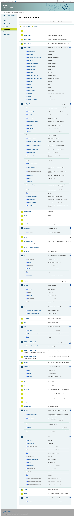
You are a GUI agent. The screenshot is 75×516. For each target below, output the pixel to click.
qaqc (29, 178)
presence (30, 81)
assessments (31, 51)
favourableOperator (33, 121)
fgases (26, 281)
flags (29, 262)
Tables (4, 20)
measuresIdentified (33, 135)
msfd (25, 398)
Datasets (5, 18)
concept (30, 289)
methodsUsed (31, 152)
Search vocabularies (26, 26)
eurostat (26, 251)
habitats (30, 125)
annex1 (30, 330)
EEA (9, 1)
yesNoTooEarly (32, 202)
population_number (33, 75)
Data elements (6, 23)
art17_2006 (27, 43)
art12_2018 (27, 39)
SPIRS (29, 427)
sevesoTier (31, 423)
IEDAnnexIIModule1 (30, 342)
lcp (25, 393)
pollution (30, 72)
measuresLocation (32, 138)
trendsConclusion (32, 196)
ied (25, 326)
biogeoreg (30, 54)
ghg (25, 306)
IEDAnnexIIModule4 (30, 356)
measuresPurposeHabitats (34, 141)
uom (25, 489)
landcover (27, 366)
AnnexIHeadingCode (33, 345)
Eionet (9, 12)
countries (30, 118)
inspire (26, 362)
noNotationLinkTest (33, 459)
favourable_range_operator (34, 57)
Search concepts (37, 26)
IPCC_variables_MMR (33, 313)
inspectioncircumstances (34, 333)
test (25, 436)
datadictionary (28, 224)
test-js (29, 462)
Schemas (5, 26)
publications (27, 406)
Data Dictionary (15, 12)
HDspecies (30, 128)
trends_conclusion (32, 99)
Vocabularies (6, 29)
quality (30, 84)
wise (25, 493)
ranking (30, 87)
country (30, 501)
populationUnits (32, 155)
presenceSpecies (32, 167)
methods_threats (32, 66)
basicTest (30, 440)
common (26, 220)
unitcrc (30, 275)
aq (24, 31)
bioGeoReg (31, 111)
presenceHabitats (32, 163)
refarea (30, 268)
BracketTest (31, 443)
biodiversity (27, 211)
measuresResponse (33, 149)
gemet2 (26, 285)
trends (29, 96)
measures (30, 60)
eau (29, 449)
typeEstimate (31, 199)
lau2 (25, 385)
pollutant (30, 337)
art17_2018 (27, 104)
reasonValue (31, 418)
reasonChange (31, 184)
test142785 (30, 465)
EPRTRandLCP (28, 241)
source (30, 295)
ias (25, 322)
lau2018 (26, 389)
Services (5, 32)
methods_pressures (33, 63)
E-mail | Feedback (7, 511)
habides (26, 318)
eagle (29, 373)
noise (25, 402)
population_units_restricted (35, 78)
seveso (26, 410)
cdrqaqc (30, 114)
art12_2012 (27, 35)
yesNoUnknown (32, 205)
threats (30, 93)
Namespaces (6, 34)
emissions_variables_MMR (34, 310)
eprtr (25, 237)
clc (29, 370)
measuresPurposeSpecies (34, 145)
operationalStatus (32, 414)
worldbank (27, 498)
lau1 (25, 381)
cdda (25, 215)
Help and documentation (9, 15)
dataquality (27, 228)
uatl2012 (30, 376)
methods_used (31, 69)
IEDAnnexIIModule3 (30, 351)
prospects (30, 175)
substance (30, 430)
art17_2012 (27, 47)
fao (25, 255)
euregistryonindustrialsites (32, 247)
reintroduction (31, 90)
